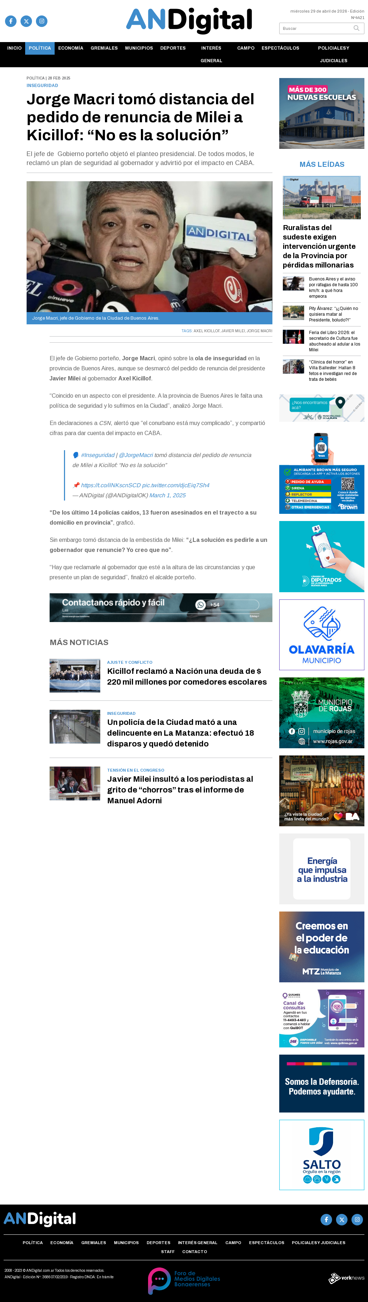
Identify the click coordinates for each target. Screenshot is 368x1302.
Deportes (173, 48)
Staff (168, 1252)
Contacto (194, 1252)
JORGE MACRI (259, 331)
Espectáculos (280, 48)
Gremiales (104, 48)
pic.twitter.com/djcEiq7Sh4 (175, 485)
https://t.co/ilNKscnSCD (111, 485)
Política (40, 48)
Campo (245, 48)
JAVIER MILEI (233, 331)
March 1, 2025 (167, 495)
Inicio (14, 48)
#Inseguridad (97, 455)
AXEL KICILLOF (207, 331)
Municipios (139, 48)
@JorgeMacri (136, 455)
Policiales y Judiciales (333, 54)
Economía (70, 48)
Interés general (211, 54)
